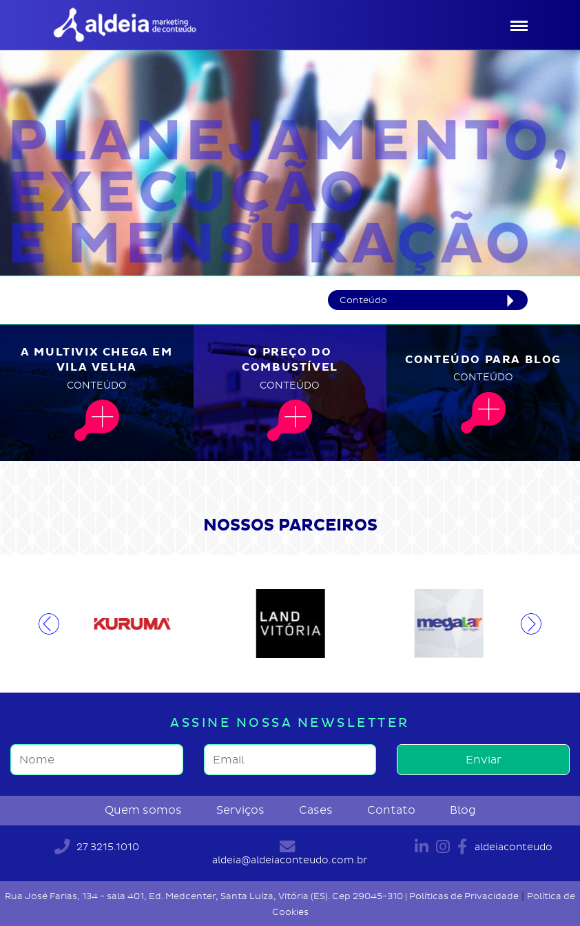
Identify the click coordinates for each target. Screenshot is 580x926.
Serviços (240, 809)
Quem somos (143, 809)
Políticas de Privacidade (464, 896)
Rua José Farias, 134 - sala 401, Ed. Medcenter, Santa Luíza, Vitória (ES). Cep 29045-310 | (207, 896)
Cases (316, 809)
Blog (463, 809)
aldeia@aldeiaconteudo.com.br (289, 852)
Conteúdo (363, 300)
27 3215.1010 (96, 846)
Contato (391, 809)
